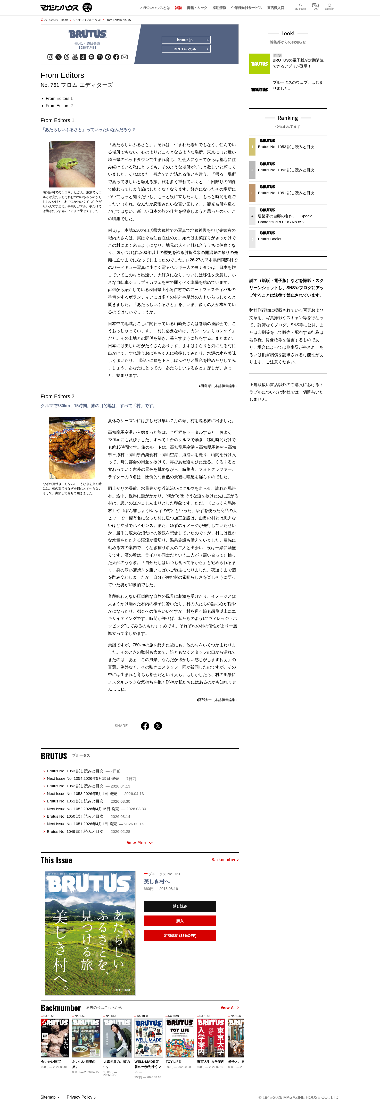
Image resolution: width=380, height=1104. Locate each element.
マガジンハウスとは (154, 8)
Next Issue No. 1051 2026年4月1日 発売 (95, 824)
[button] (234, 1044)
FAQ (315, 4)
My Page (300, 4)
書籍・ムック (197, 8)
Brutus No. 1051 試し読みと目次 (88, 801)
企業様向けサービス (246, 8)
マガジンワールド (66, 7)
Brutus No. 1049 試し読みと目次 (88, 831)
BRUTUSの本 (191, 49)
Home (64, 19)
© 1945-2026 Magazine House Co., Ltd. (299, 1098)
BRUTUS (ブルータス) (87, 19)
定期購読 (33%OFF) (180, 936)
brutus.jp (193, 40)
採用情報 (219, 8)
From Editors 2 (59, 106)
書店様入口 (275, 8)
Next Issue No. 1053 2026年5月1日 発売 (95, 794)
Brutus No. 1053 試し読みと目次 (84, 771)
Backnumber (225, 860)
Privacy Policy (80, 1098)
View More (140, 842)
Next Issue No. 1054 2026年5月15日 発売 (91, 778)
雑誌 (178, 8)
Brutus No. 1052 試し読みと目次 (88, 786)
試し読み (180, 906)
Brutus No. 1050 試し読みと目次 (88, 816)
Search (330, 4)
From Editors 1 (59, 98)
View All (230, 1008)
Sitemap (48, 1098)
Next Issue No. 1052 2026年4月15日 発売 (96, 809)
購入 (180, 921)
